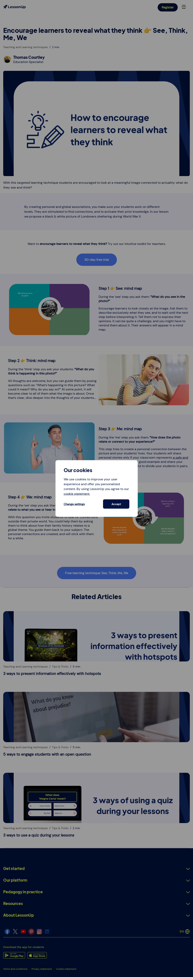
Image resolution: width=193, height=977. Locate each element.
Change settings (74, 504)
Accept (116, 504)
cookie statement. (77, 493)
